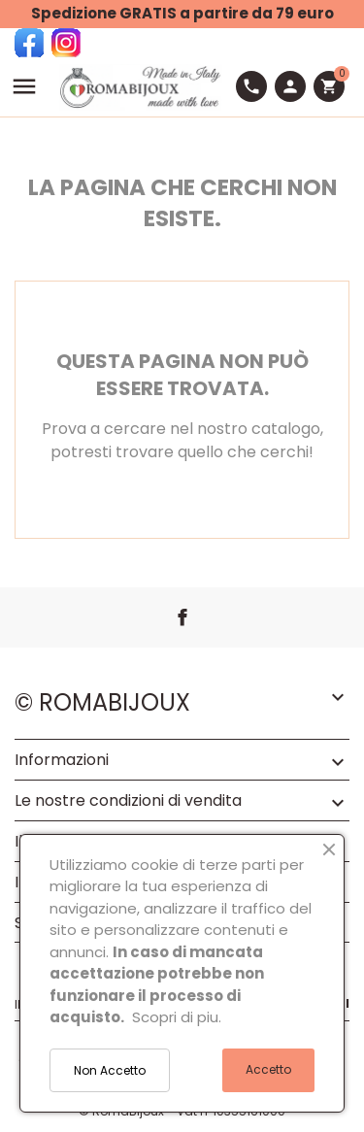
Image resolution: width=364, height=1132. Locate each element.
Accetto (268, 1069)
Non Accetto (110, 1070)
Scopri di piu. (176, 1017)
